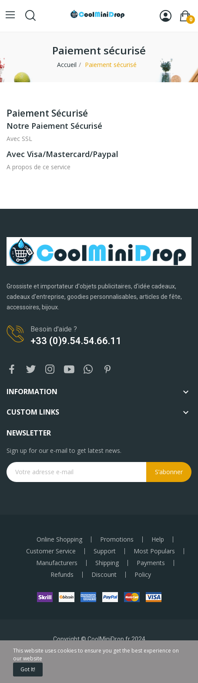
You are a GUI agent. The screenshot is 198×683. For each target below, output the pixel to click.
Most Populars (154, 551)
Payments (151, 563)
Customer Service (51, 551)
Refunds (62, 575)
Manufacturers (56, 563)
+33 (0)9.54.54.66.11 (75, 340)
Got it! (27, 669)
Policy (142, 575)
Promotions (117, 539)
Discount (104, 575)
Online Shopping (59, 539)
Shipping (107, 563)
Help (157, 539)
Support (105, 551)
